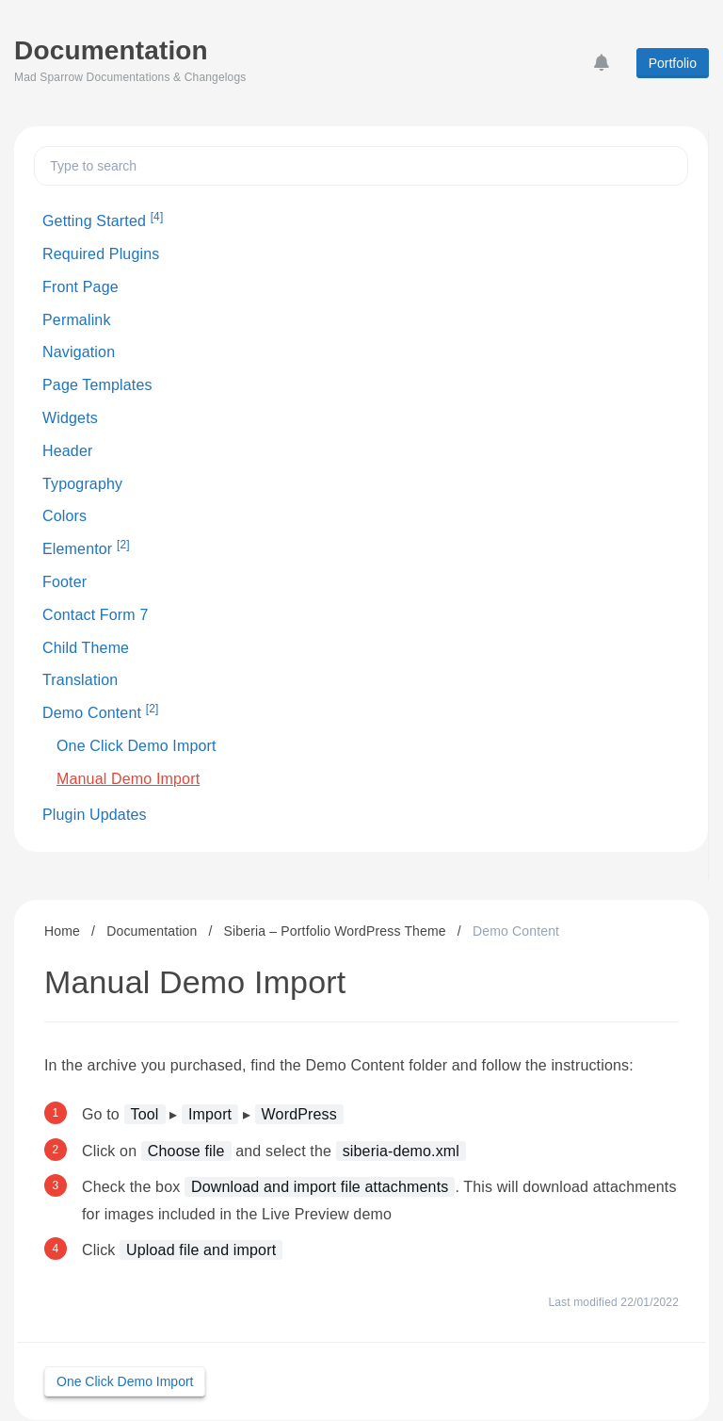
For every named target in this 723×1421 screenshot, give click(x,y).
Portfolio (673, 63)
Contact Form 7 (95, 615)
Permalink (76, 320)
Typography (82, 484)
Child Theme (85, 648)
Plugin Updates (94, 815)
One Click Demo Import (136, 746)
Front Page (80, 287)
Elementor (86, 547)
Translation (80, 680)
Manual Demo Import (128, 779)
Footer (64, 582)
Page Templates (97, 385)
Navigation (78, 352)
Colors (64, 516)
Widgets (70, 418)
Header (67, 451)
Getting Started (102, 219)
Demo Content (100, 711)
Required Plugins (100, 254)
